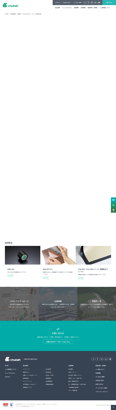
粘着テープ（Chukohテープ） (30, 375)
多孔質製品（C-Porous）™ (29, 384)
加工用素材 (48, 369)
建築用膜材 (48, 378)
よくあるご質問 (77, 2)
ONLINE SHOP (66, 2)
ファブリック (26, 369)
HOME (7, 14)
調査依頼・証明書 (92, 7)
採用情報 (83, 7)
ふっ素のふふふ (100, 369)
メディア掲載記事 (72, 390)
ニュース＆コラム (67, 7)
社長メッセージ (72, 372)
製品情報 (57, 7)
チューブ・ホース (27, 381)
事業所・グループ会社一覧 (75, 378)
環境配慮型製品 (49, 384)
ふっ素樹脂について (104, 7)
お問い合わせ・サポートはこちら (58, 342)
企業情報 (76, 7)
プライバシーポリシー (102, 392)
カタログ (57, 2)
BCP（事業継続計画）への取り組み (77, 384)
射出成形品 (48, 372)
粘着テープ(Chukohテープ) (26, 14)
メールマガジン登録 (101, 388)
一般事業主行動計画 (73, 387)
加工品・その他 (49, 375)
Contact (113, 199)
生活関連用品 (49, 381)
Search (113, 205)
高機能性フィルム (27, 387)
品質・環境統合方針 (73, 381)
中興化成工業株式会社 (10, 5)
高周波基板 (26, 378)
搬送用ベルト (26, 372)
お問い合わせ (109, 2)
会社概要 (70, 369)
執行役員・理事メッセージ (75, 375)
